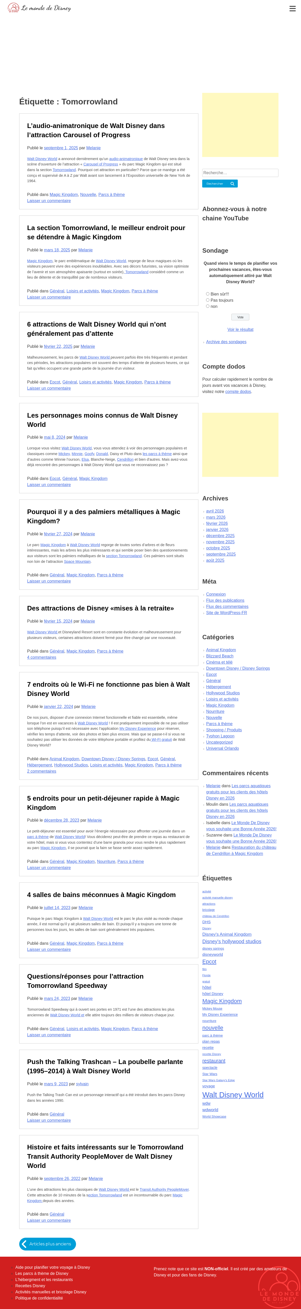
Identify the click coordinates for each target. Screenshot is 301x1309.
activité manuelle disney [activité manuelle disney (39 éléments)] (217, 897)
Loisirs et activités (83, 291)
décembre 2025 (220, 536)
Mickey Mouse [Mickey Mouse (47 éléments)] (212, 1008)
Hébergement (39, 765)
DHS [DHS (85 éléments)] (206, 922)
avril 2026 (215, 511)
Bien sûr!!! (220, 294)
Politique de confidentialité (39, 1298)
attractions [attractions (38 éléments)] (208, 903)
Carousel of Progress (100, 164)
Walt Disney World (42, 159)
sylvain (82, 1084)
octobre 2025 (218, 548)
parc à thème (38, 837)
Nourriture (106, 861)
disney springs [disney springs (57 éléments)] (213, 948)
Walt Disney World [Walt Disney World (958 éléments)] (233, 1094)
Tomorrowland (64, 170)
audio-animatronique (126, 159)
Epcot (55, 382)
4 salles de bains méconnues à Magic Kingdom (101, 895)
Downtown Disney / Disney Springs (113, 759)
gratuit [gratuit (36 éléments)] (206, 981)
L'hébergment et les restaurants (44, 1279)
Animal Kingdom (64, 759)
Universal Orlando (222, 748)
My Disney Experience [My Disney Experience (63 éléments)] (220, 1014)
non (214, 306)
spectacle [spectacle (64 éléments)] (209, 1068)
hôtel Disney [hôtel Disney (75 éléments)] (212, 994)
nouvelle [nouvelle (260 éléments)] (212, 1028)
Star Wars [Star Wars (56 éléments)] (209, 1074)
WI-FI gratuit (161, 739)
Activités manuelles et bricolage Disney (50, 1292)
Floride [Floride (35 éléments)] (206, 975)
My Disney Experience (138, 728)
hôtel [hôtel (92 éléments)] (206, 987)
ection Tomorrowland (105, 1195)
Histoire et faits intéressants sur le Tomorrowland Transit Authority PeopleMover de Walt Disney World (105, 1156)
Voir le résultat (240, 329)
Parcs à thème (111, 194)
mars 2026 (215, 517)
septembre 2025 (221, 554)
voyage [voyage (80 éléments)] (208, 1086)
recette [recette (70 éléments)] (207, 1048)
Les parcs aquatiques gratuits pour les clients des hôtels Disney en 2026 (238, 792)
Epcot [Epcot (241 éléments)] (209, 962)
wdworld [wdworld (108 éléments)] (210, 1109)
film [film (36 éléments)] (204, 969)
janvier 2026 (217, 529)
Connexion (216, 594)
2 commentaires (41, 771)
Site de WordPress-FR (226, 613)
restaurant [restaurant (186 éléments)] (213, 1061)
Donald (102, 454)
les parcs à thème (157, 454)
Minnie (77, 454)
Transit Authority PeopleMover (164, 1189)
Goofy (89, 454)
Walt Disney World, (111, 261)
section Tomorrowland (124, 556)
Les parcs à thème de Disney (41, 1273)
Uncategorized (219, 742)
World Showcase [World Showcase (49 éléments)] (214, 1116)
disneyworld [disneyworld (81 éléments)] (212, 954)
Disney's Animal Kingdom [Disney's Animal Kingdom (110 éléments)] (226, 934)
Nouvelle (88, 194)
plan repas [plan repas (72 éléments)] (211, 1041)
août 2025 (215, 560)
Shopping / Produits (224, 730)
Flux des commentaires (227, 606)
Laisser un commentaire (49, 201)
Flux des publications (225, 600)
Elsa (85, 459)
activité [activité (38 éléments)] (206, 891)
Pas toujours (222, 300)
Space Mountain (77, 561)
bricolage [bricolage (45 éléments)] (208, 910)
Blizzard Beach (219, 656)
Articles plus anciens (50, 1244)
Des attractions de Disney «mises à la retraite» (100, 608)
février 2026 (217, 523)
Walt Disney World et (67, 1015)
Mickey (64, 454)
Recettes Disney (30, 1286)
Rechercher (215, 183)
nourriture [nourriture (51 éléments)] (209, 1021)
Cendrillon (125, 459)
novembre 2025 (220, 542)
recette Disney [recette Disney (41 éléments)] (211, 1054)
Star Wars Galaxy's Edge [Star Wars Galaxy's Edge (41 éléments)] (218, 1080)
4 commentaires (41, 657)
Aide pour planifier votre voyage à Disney (52, 1267)
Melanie (93, 148)
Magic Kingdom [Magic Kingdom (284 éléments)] (222, 1001)
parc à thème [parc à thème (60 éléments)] (212, 1035)
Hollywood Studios (71, 765)
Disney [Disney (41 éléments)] (206, 928)
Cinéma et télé (219, 662)
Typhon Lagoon (220, 736)
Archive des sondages (226, 342)
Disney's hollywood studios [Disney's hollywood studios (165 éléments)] (231, 941)
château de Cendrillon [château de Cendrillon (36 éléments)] (215, 916)
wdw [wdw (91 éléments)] (206, 1103)
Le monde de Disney (46, 8)
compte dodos (238, 391)
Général (57, 291)
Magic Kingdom (64, 194)
